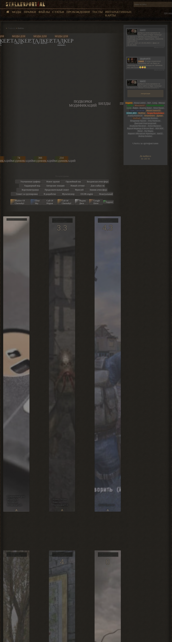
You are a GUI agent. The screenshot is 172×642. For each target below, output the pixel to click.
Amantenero (149, 116)
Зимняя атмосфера (98, 189)
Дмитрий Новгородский (145, 123)
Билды (104, 103)
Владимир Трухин (138, 121)
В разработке (50, 194)
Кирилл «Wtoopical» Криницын (141, 133)
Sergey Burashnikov (155, 113)
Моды (16, 12)
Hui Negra (148, 131)
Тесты (97, 12)
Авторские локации (55, 185)
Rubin (135, 108)
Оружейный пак (73, 181)
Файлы (44, 12)
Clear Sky (37, 202)
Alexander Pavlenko (155, 105)
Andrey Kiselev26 (135, 116)
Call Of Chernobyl (66, 202)
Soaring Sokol (145, 108)
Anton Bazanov (154, 126)
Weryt (140, 131)
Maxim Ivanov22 (153, 110)
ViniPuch (136, 118)
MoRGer (141, 113)
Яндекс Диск (82, 202)
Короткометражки (30, 189)
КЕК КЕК (159, 128)
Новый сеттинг (78, 185)
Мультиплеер (68, 194)
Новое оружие (53, 181)
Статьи (58, 12)
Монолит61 (140, 105)
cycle (129, 108)
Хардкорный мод (32, 185)
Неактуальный (106, 194)
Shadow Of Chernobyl (20, 202)
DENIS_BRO (132, 113)
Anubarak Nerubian (138, 126)
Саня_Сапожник (137, 110)
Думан (160, 116)
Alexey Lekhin (139, 103)
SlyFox (130, 105)
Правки (30, 12)
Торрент (109, 202)
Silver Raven (158, 108)
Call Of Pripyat (50, 202)
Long (154, 103)
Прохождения (78, 12)
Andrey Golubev (145, 136)
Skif (149, 103)
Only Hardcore (154, 121)
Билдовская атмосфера (97, 181)
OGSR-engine (87, 194)
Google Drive (96, 202)
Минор (162, 103)
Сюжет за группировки (27, 194)
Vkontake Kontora (150, 118)
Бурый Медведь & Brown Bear (140, 128)
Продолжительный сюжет (57, 189)
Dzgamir (129, 103)
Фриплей (79, 189)
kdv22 (159, 133)
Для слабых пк (98, 185)
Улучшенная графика (30, 181)
